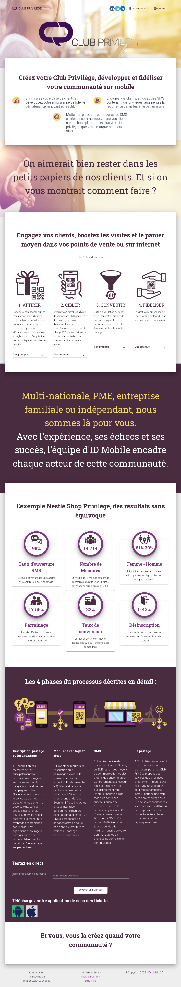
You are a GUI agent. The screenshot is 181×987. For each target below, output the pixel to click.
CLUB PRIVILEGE (27, 8)
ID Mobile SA (155, 972)
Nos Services (138, 8)
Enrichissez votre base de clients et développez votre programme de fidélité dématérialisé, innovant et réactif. (55, 102)
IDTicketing (90, 980)
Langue (159, 8)
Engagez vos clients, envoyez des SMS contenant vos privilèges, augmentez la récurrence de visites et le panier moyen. (137, 102)
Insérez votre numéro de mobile (29, 875)
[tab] (30, 353)
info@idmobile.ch (90, 976)
